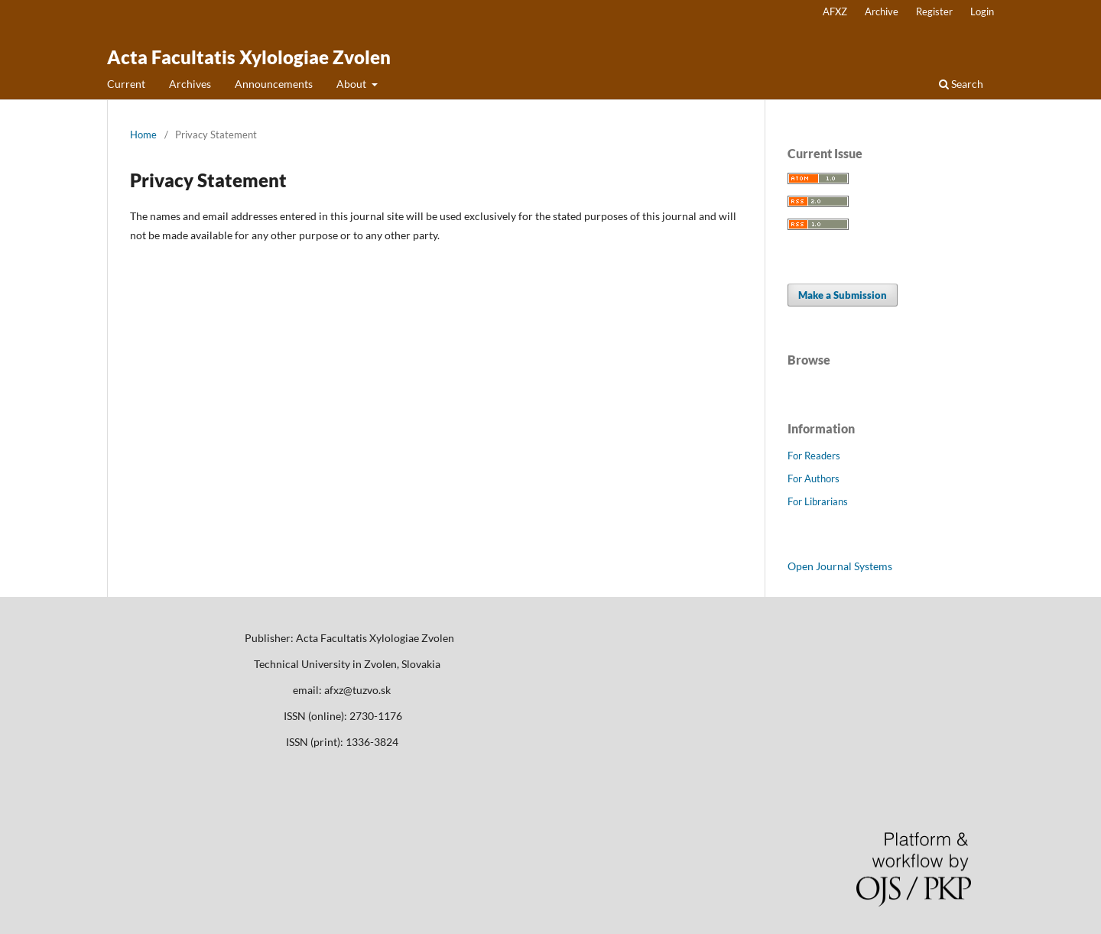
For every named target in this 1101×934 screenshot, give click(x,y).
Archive (881, 11)
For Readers (814, 455)
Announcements (274, 83)
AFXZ (835, 11)
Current (126, 83)
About (352, 83)
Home (143, 134)
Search (961, 83)
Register (934, 11)
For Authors (814, 478)
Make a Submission (842, 295)
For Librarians (818, 501)
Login (982, 11)
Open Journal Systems (840, 565)
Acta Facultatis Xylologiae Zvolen (249, 57)
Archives (190, 83)
